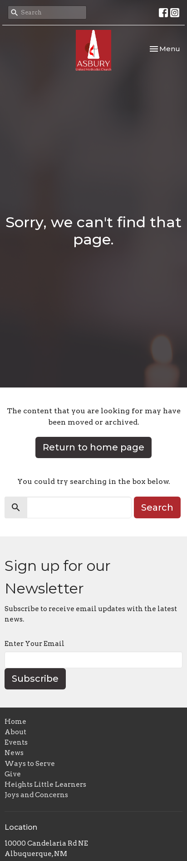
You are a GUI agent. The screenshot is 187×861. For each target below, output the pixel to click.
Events (16, 742)
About (15, 732)
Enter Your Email (34, 644)
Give (13, 774)
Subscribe (35, 678)
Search (157, 507)
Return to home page (93, 447)
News (14, 753)
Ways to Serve (30, 764)
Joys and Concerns (36, 795)
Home (15, 722)
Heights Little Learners (45, 784)
